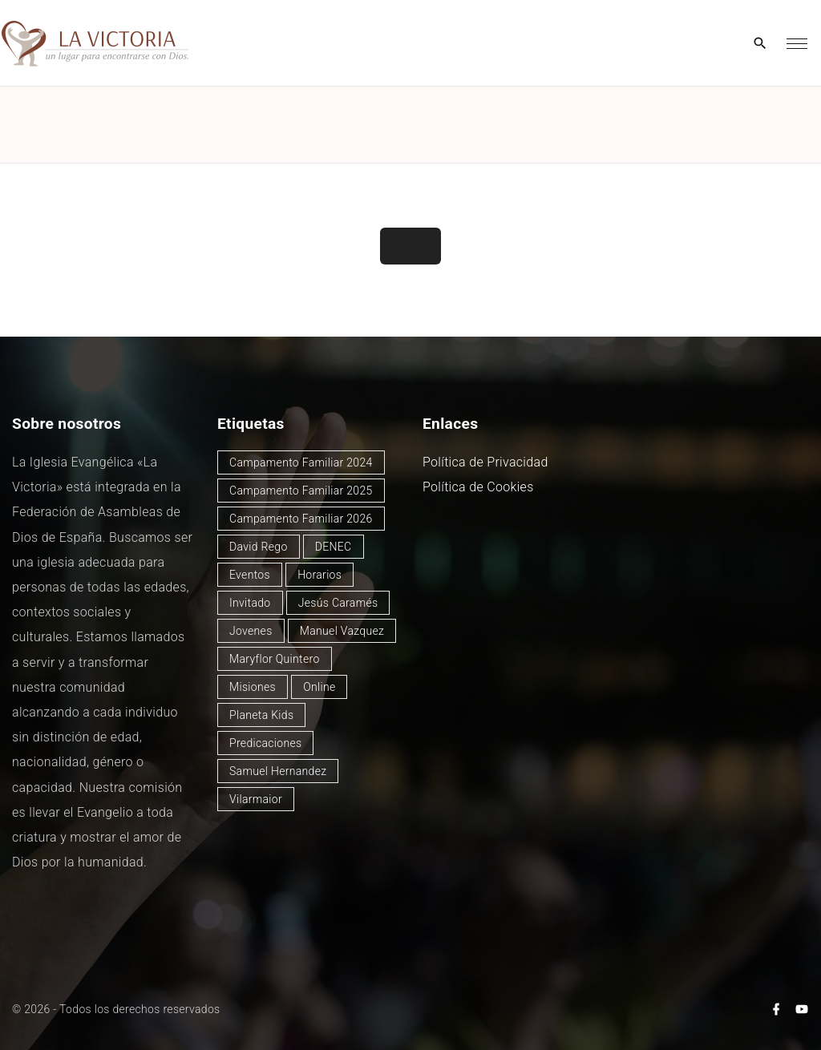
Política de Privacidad (485, 462)
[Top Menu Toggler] (797, 43)
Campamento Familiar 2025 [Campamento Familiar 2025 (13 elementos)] (301, 490)
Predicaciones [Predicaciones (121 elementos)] (265, 743)
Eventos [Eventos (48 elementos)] (249, 574)
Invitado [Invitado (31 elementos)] (250, 602)
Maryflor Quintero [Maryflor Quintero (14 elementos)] (274, 658)
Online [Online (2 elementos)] (319, 686)
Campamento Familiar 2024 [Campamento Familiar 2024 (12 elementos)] (301, 462)
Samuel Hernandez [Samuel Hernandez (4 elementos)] (277, 771)
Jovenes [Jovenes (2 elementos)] (251, 630)
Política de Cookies (478, 487)
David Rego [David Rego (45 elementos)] (258, 546)
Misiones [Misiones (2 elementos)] (252, 686)
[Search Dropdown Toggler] (760, 44)
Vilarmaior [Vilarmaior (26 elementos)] (255, 799)
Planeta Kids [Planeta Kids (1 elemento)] (261, 715)
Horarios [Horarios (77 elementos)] (319, 574)
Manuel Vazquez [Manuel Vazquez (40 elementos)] (342, 630)
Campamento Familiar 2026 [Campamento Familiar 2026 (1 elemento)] (301, 518)
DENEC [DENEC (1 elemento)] (333, 546)
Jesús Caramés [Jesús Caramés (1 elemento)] (338, 602)
